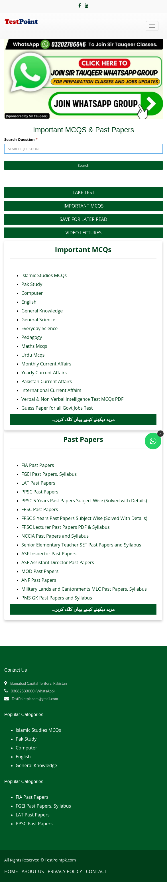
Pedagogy (31, 337)
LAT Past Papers (38, 483)
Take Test (83, 192)
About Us (33, 871)
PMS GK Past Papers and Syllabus (56, 598)
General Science (38, 319)
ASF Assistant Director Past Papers (57, 562)
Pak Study (31, 284)
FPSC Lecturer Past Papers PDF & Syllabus (65, 527)
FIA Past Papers (37, 465)
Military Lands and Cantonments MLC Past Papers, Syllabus (84, 589)
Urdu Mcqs (32, 355)
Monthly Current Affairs (46, 364)
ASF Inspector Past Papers (48, 553)
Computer (32, 293)
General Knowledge (42, 311)
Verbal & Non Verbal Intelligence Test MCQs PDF (72, 399)
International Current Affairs (51, 390)
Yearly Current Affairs (44, 372)
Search (83, 165)
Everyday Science (39, 328)
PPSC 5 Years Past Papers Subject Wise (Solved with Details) (84, 500)
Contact (96, 871)
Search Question (21, 139)
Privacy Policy (65, 871)
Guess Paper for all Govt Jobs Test (57, 408)
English (28, 302)
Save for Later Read (83, 219)
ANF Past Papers (38, 580)
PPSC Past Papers (39, 492)
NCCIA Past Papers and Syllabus (55, 536)
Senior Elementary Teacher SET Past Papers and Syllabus (81, 545)
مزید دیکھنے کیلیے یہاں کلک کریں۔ (83, 419)
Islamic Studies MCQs (44, 275)
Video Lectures (83, 232)
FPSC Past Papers (39, 509)
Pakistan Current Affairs (46, 381)
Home (11, 871)
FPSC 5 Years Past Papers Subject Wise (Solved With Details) (84, 518)
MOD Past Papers (39, 571)
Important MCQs (83, 206)
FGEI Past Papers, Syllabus (49, 474)
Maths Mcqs (34, 346)
